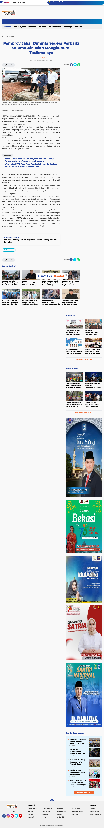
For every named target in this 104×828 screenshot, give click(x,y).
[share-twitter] (75, 64)
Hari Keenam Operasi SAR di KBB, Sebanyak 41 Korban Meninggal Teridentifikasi (73, 385)
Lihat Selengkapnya (84, 792)
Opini (44, 817)
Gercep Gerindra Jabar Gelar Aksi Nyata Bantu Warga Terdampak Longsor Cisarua (74, 404)
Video (8, 27)
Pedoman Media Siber (97, 814)
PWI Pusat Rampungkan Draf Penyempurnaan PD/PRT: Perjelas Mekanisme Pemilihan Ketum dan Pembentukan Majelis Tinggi (92, 332)
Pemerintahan (47, 809)
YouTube (22, 817)
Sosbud (79, 27)
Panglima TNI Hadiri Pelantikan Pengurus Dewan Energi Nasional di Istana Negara (77, 772)
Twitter (17, 817)
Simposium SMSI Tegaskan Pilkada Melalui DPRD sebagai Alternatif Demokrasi (74, 351)
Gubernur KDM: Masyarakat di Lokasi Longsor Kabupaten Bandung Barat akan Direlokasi (92, 404)
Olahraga (68, 27)
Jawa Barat (72, 368)
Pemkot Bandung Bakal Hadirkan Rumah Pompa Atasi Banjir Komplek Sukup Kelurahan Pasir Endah (78, 752)
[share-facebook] (71, 64)
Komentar (8, 64)
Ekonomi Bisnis (77, 811)
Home (6, 3)
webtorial (60, 817)
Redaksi (92, 809)
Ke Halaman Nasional (84, 360)
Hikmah (33, 27)
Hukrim (43, 27)
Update (59, 276)
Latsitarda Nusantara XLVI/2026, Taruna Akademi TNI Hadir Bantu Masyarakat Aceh (74, 332)
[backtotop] (52, 801)
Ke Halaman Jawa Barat (84, 413)
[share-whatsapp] (78, 64)
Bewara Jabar (20, 27)
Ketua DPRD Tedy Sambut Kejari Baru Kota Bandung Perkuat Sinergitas (30, 241)
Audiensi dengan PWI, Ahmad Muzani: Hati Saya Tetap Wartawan (92, 351)
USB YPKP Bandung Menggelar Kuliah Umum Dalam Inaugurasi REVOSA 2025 (77, 762)
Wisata (59, 814)
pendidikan (46, 811)
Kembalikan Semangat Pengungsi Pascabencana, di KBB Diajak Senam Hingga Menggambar (93, 385)
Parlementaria (9, 250)
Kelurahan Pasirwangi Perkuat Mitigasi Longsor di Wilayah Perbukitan (77, 741)
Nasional (70, 315)
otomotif (30, 817)
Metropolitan (55, 27)
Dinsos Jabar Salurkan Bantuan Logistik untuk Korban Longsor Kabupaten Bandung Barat (77, 783)
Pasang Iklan (94, 811)
